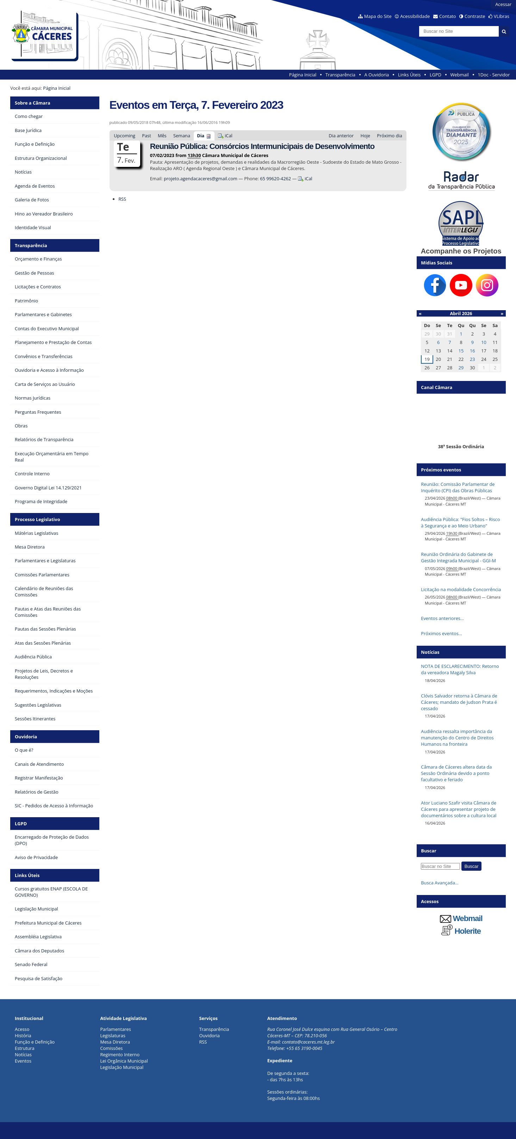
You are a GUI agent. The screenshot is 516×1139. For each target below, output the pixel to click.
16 (472, 351)
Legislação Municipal (121, 1067)
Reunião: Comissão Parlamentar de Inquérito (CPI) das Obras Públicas (458, 487)
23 (472, 359)
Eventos (23, 1061)
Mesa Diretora (115, 1042)
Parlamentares (115, 1029)
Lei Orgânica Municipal (124, 1061)
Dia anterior (341, 135)
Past (146, 135)
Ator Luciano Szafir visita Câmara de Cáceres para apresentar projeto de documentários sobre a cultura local (458, 809)
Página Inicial (303, 74)
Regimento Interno (119, 1054)
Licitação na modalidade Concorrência (461, 589)
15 (461, 351)
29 (461, 367)
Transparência (340, 74)
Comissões (111, 1048)
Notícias (23, 1054)
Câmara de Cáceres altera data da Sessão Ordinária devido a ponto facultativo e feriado (456, 773)
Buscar (428, 850)
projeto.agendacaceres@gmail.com (201, 178)
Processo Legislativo (37, 519)
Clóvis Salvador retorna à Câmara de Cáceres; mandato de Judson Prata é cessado (459, 702)
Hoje (365, 135)
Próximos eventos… (441, 633)
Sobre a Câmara (32, 103)
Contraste (475, 16)
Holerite (461, 931)
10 (483, 342)
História (23, 1035)
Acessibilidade (415, 16)
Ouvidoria (26, 736)
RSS (122, 199)
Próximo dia (389, 135)
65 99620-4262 (275, 178)
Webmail (459, 74)
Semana (181, 135)
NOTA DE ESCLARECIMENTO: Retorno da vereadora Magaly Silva (460, 669)
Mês (162, 135)
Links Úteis (409, 74)
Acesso (22, 1029)
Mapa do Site (378, 16)
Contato (447, 16)
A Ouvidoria (377, 74)
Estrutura (25, 1048)
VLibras (501, 16)
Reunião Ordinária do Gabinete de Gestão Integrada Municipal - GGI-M (458, 557)
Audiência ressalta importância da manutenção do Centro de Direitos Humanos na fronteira (457, 737)
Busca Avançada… (439, 883)
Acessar (503, 4)
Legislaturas (112, 1035)
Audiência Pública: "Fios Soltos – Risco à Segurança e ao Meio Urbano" (460, 522)
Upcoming (124, 135)
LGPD (435, 74)
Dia (200, 135)
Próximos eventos (441, 470)
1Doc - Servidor (494, 74)
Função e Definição (35, 1042)
